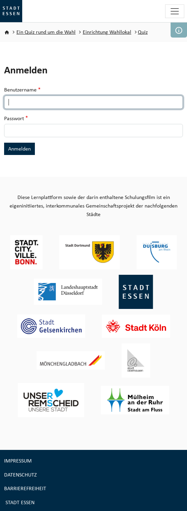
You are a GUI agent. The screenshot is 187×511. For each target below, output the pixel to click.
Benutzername (20, 89)
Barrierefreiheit (25, 488)
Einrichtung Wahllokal (107, 32)
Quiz (143, 32)
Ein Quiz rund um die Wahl (46, 32)
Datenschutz (20, 474)
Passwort (14, 118)
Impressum (18, 460)
